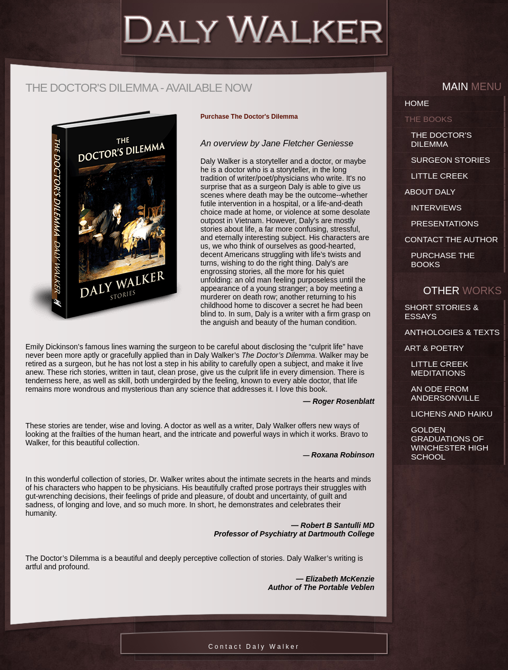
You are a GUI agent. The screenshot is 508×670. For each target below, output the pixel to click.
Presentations (445, 223)
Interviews (436, 207)
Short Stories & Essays (441, 312)
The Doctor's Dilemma (441, 139)
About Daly (430, 191)
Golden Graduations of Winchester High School (449, 443)
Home (417, 103)
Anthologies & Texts (452, 332)
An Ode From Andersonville (445, 393)
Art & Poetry (434, 347)
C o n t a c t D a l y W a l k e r (254, 646)
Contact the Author (451, 239)
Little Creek (439, 175)
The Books (428, 119)
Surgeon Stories (450, 159)
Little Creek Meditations (439, 368)
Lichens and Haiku (452, 413)
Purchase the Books (443, 260)
